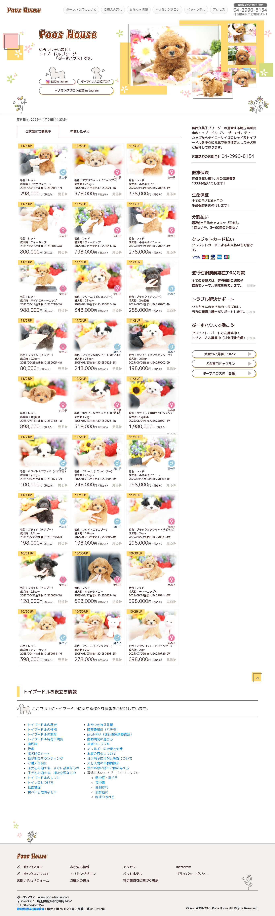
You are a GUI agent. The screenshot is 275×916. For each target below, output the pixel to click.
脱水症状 (101, 792)
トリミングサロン (167, 9)
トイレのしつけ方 (40, 782)
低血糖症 (34, 787)
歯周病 (32, 744)
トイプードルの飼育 (42, 734)
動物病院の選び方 (100, 739)
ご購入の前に (37, 763)
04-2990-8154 (238, 156)
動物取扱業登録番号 (30, 909)
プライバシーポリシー (192, 874)
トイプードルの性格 (42, 729)
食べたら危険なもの (42, 792)
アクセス (219, 9)
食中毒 (100, 782)
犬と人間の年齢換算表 (103, 763)
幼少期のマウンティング (45, 758)
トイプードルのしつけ (44, 777)
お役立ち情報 (139, 9)
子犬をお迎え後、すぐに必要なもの (53, 768)
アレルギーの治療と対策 (105, 749)
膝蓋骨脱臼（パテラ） (103, 729)
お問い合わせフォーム (33, 880)
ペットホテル (196, 9)
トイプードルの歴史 (42, 724)
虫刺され (101, 787)
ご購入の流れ (113, 9)
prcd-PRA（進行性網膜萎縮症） (110, 734)
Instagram (183, 867)
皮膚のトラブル (98, 744)
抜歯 (31, 749)
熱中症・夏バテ (106, 777)
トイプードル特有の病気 (45, 739)
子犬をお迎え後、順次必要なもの (52, 773)
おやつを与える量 (100, 724)
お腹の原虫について (101, 753)
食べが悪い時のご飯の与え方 (108, 768)
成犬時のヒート (39, 753)
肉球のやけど (105, 797)
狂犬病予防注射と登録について (109, 758)
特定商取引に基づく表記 (140, 880)
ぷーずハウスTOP (29, 867)
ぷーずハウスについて (81, 9)
